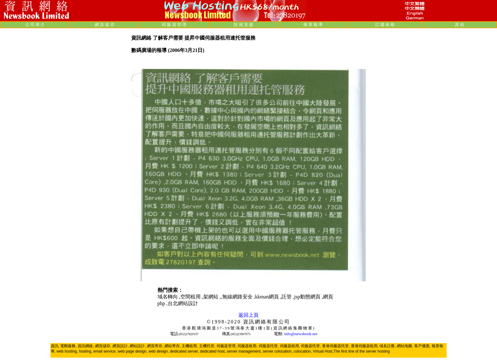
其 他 (459, 24)
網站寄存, (173, 346)
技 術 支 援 (243, 24)
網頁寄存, (155, 346)
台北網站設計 (183, 303)
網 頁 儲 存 (104, 24)
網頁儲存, (103, 346)
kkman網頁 (268, 296)
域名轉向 (168, 296)
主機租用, (190, 346)
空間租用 (191, 296)
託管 (287, 296)
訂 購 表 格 (385, 24)
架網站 (211, 296)
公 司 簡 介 (35, 24)
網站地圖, (405, 346)
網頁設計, (121, 346)
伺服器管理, (226, 346)
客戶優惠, (422, 346)
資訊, (55, 346)
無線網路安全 (238, 296)
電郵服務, (68, 346)
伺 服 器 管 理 (174, 24)
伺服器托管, (269, 346)
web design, (159, 351)
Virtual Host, (323, 351)
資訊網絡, (86, 346)
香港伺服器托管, (336, 346)
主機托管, (207, 346)
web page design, (132, 351)
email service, (105, 351)
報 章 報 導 (313, 24)
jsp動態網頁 (308, 296)
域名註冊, (387, 346)
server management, (245, 351)
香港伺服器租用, (364, 346)
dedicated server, (184, 351)
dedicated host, (213, 351)
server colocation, (278, 351)
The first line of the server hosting (361, 351)
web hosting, (67, 351)
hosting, (85, 351)
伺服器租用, (247, 346)
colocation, (303, 351)
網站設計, (138, 346)
